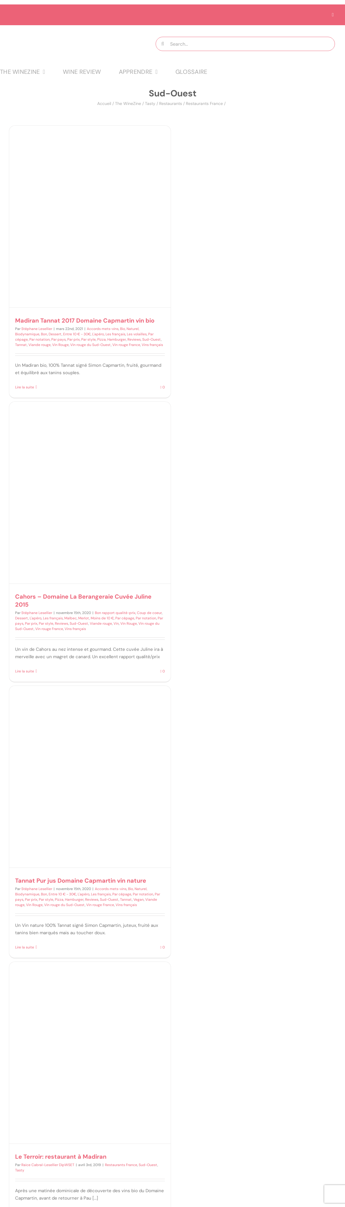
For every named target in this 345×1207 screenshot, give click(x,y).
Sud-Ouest (151, 339)
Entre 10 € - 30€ (77, 334)
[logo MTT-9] (67, 31)
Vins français (152, 344)
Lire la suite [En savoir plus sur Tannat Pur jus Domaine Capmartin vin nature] (24, 947)
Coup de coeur (149, 612)
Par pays (58, 339)
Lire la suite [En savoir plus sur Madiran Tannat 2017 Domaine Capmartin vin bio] (24, 387)
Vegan (138, 899)
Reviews (134, 339)
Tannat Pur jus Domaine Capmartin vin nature (80, 880)
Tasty (150, 103)
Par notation (39, 339)
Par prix (73, 339)
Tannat (21, 344)
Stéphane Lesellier (36, 328)
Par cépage (124, 618)
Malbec (70, 618)
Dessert (55, 334)
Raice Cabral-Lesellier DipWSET (47, 1165)
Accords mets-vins (103, 328)
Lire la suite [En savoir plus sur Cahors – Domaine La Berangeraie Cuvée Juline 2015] (24, 671)
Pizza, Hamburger (111, 339)
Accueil (104, 103)
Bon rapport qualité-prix (115, 612)
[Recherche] (163, 44)
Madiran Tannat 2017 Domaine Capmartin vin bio (84, 320)
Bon (44, 334)
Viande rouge (39, 344)
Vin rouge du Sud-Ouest (90, 344)
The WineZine (128, 103)
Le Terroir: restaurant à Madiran (60, 1156)
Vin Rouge (60, 344)
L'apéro (98, 334)
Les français (115, 334)
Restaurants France (204, 103)
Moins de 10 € (102, 618)
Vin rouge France (126, 344)
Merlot (83, 618)
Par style (88, 339)
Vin (116, 623)
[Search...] (245, 44)
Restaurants (170, 103)
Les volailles (137, 334)
